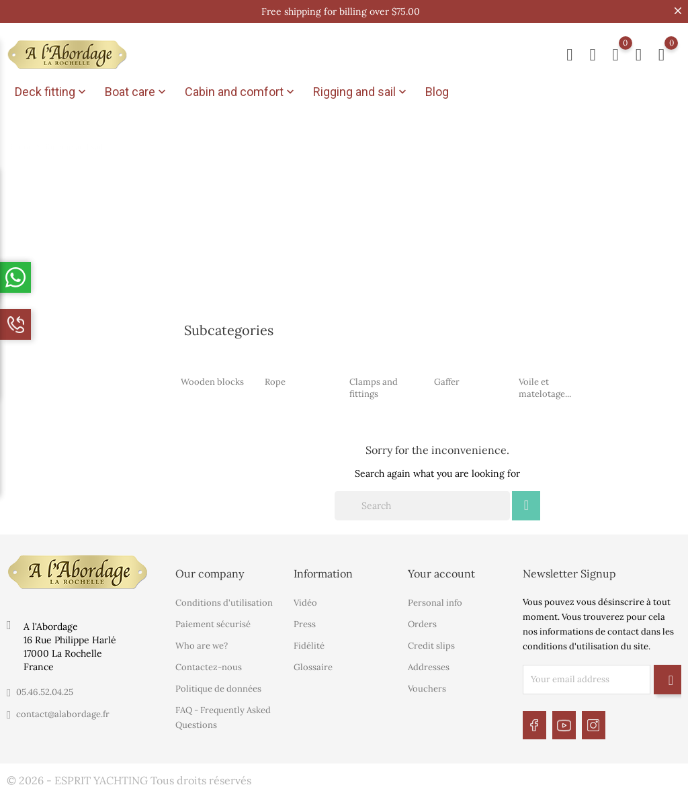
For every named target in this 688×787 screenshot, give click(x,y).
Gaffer (447, 379)
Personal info (435, 600)
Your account (441, 571)
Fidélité (309, 643)
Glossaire (313, 665)
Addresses (428, 665)
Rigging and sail (361, 92)
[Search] (422, 503)
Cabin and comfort (241, 92)
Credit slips (431, 643)
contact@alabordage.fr (63, 712)
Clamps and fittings (373, 386)
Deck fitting (52, 92)
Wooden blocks (212, 379)
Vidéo (305, 600)
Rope (275, 379)
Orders (422, 622)
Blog (437, 92)
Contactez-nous (208, 665)
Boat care (137, 92)
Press (305, 622)
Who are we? (201, 643)
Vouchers (427, 686)
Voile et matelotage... (545, 386)
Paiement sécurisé (213, 622)
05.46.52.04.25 (44, 690)
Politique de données (218, 686)
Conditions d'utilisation (224, 600)
